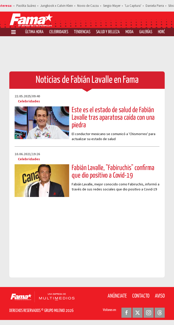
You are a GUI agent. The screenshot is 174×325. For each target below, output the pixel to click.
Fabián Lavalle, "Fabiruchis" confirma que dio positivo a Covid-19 (113, 172)
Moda (129, 32)
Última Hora (34, 32)
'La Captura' (133, 6)
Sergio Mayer (111, 6)
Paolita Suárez (26, 6)
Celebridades (58, 32)
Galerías (145, 32)
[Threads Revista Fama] (160, 313)
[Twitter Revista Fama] (138, 313)
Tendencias (82, 32)
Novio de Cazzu (88, 6)
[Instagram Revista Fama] (149, 313)
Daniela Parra (155, 6)
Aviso (160, 296)
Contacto (140, 296)
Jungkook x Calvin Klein (56, 6)
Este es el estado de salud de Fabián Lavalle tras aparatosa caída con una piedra (113, 118)
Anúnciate (117, 296)
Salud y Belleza (108, 32)
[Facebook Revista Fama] (126, 313)
